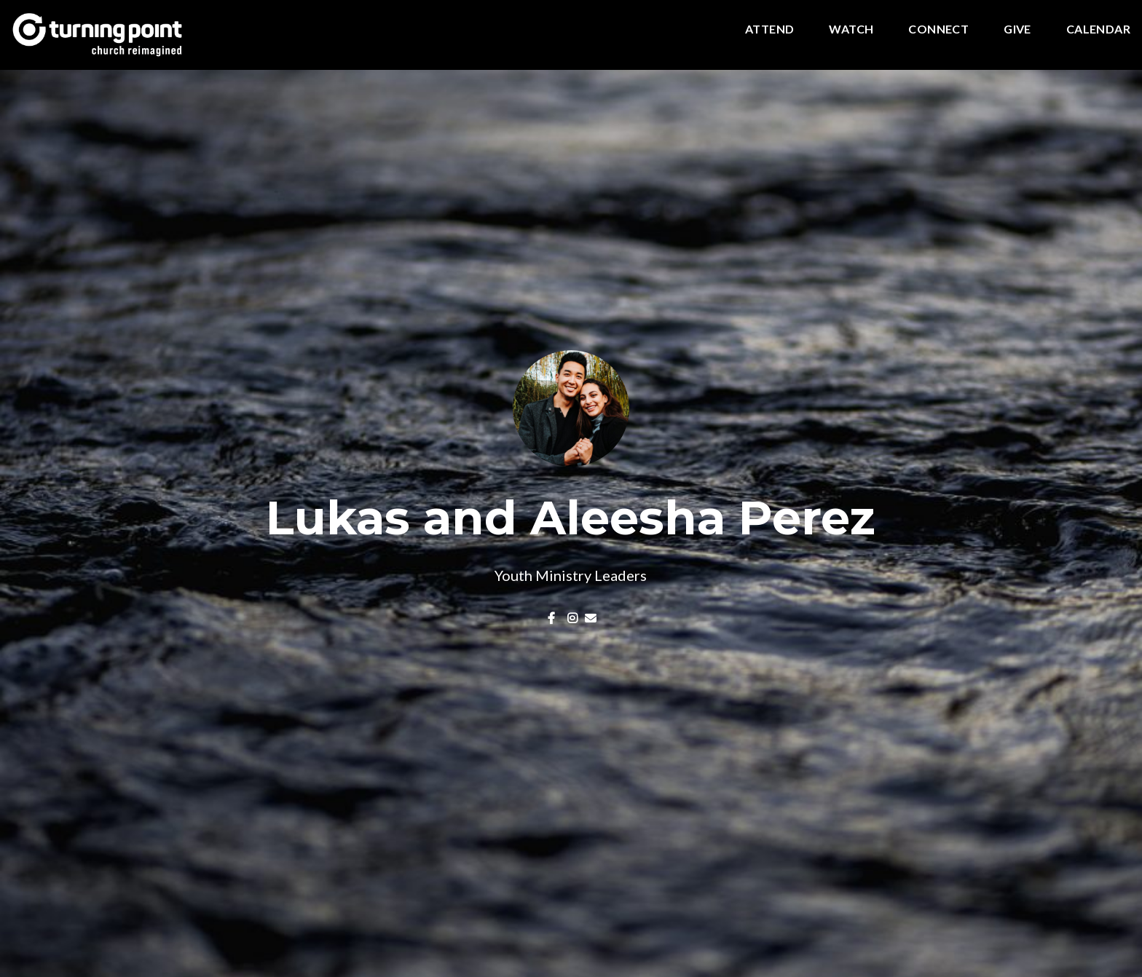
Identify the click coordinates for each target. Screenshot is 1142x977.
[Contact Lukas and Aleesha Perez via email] (591, 618)
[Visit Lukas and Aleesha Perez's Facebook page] (553, 618)
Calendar (1098, 29)
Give (1017, 29)
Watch (851, 29)
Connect (938, 29)
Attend (769, 29)
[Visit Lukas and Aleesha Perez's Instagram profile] (573, 618)
